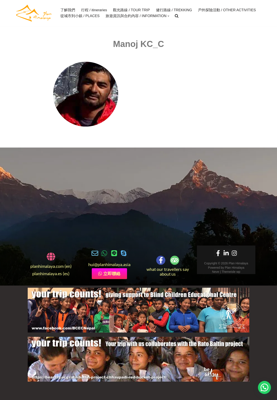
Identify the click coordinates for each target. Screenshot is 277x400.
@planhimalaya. (108, 264)
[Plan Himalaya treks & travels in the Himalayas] (34, 13)
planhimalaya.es (47, 273)
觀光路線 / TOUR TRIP (131, 10)
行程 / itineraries (94, 10)
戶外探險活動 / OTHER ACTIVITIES (227, 10)
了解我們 (67, 10)
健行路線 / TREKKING (174, 10)
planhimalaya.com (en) (51, 266)
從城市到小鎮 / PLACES (80, 16)
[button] (168, 16)
